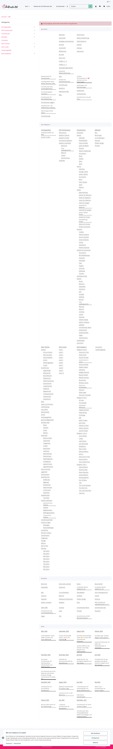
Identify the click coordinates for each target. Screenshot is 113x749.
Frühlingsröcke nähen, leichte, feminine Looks (48, 82)
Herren (79, 166)
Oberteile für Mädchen (83, 206)
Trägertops (44, 538)
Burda (81, 281)
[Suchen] (79, 6)
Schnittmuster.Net (100, 607)
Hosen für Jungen (84, 203)
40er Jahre (46, 556)
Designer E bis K (82, 397)
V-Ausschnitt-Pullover (47, 516)
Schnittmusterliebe (47, 520)
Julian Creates (83, 420)
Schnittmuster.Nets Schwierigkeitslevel (47, 87)
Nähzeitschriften (64, 91)
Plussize (81, 148)
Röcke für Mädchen (85, 198)
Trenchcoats (47, 490)
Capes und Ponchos (47, 404)
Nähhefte (4, 37)
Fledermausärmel (48, 381)
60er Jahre (46, 561)
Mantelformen (45, 477)
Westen (45, 433)
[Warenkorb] (107, 6)
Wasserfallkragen (48, 527)
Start (60, 76)
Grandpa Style (45, 422)
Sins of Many (83, 480)
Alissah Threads (84, 357)
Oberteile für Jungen (85, 210)
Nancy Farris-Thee (84, 457)
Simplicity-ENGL (83, 332)
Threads (97, 146)
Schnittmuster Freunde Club (84, 98)
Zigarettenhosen (48, 466)
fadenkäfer (82, 286)
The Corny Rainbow (85, 485)
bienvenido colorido (65, 584)
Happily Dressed (84, 410)
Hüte (80, 263)
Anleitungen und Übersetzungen (82, 86)
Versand (61, 44)
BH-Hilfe (61, 54)
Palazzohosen (47, 456)
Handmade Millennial (82, 406)
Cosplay (81, 232)
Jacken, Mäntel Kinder (83, 213)
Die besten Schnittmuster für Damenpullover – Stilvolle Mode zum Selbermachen (46, 663)
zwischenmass (65, 158)
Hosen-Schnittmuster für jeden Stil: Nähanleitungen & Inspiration (102, 645)
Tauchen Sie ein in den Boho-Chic (66, 694)
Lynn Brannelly (83, 444)
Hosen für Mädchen (85, 200)
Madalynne (82, 446)
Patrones (97, 140)
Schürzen (82, 268)
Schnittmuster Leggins (47, 102)
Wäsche (81, 187)
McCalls (81, 299)
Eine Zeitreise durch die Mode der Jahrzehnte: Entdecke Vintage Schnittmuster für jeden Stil (48, 675)
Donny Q (81, 390)
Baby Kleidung (83, 192)
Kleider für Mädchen (85, 195)
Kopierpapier (81, 340)
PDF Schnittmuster (7, 30)
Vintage (43, 540)
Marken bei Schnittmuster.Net (43, 6)
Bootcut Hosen (47, 438)
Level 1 (61, 349)
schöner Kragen (46, 522)
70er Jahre (46, 564)
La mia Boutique (100, 138)
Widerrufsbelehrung (83, 38)
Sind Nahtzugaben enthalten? (46, 93)
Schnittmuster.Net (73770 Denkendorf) (47, 612)
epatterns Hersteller (65, 143)
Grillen (45, 360)
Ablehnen (95, 742)
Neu (96, 133)
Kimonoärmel (47, 383)
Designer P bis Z (81, 464)
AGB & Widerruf (81, 41)
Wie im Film (44, 546)
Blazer (45, 425)
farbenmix (82, 289)
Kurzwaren (98, 347)
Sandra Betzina (83, 475)
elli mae (81, 400)
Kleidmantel (46, 485)
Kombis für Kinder (84, 217)
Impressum (9, 743)
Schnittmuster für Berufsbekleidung (46, 98)
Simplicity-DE (83, 330)
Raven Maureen (83, 472)
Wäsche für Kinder (84, 224)
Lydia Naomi (82, 441)
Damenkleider (83, 140)
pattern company (84, 322)
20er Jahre (46, 551)
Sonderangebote (100, 349)
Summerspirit (45, 535)
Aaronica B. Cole (84, 352)
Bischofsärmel (47, 375)
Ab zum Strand (47, 352)
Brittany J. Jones (83, 383)
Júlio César (82, 423)
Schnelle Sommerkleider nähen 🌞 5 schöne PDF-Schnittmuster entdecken (84, 638)
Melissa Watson (83, 451)
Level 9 (61, 370)
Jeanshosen (46, 448)
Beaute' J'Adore (83, 375)
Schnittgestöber (6, 27)
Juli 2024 (79, 655)
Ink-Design (82, 415)
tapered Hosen (47, 464)
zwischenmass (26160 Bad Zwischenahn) (83, 617)
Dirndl (43, 414)
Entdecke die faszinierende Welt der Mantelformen (66, 661)
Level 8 (61, 368)
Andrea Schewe (83, 364)
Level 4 (61, 357)
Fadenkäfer (44, 587)
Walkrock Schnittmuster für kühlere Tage (66, 687)
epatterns (62, 88)
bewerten (62, 35)
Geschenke (62, 38)
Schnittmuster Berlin (85, 327)
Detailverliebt (45, 412)
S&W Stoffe (44, 607)
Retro (80, 161)
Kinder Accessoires (84, 227)
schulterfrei (44, 530)
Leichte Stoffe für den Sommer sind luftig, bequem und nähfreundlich (83, 648)
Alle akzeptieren (95, 733)
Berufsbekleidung (84, 255)
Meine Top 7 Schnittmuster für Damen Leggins (100, 688)
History (81, 242)
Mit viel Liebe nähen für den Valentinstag (48, 705)
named (63, 155)
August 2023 (62, 682)
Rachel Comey (83, 470)
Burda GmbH (99, 584)
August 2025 (80, 631)
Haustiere (82, 258)
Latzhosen (46, 451)
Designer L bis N (82, 433)
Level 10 (61, 373)
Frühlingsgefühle (46, 417)
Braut (80, 156)
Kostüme (79, 229)
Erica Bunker (83, 403)
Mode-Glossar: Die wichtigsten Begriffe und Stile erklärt (84, 661)
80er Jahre (46, 566)
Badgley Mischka (84, 372)
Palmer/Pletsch (83, 467)
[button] (96, 6)
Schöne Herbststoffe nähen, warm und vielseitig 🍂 (65, 637)
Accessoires (82, 153)
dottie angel (82, 392)
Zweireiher (46, 492)
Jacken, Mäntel (83, 174)
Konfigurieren (95, 738)
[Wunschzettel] (100, 6)
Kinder (79, 190)
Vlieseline (97, 611)
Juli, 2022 (61, 700)
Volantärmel (46, 399)
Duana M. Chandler (85, 395)
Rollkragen (46, 525)
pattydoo (81, 325)
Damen (79, 135)
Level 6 (61, 362)
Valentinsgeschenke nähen (47, 112)
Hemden (45, 427)
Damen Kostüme (84, 234)
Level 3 (61, 355)
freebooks (62, 160)
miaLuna (43, 596)
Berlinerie (64, 146)
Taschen (81, 273)
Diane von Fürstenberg (82, 386)
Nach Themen (5, 43)
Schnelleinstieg (45, 116)
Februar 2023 (45, 700)
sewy (60, 611)
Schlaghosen (47, 461)
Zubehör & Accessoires (83, 250)
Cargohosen (46, 443)
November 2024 (64, 655)
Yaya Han (82, 493)
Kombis (81, 159)
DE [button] (108, 2)
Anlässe (43, 349)
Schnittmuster (63, 85)
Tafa (80, 483)
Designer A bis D (82, 349)
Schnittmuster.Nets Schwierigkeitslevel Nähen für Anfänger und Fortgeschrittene (84, 713)
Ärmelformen (45, 368)
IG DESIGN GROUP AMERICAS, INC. (100, 588)
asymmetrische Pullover (47, 504)
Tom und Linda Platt (85, 490)
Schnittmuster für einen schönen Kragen (84, 705)
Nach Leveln (5, 47)
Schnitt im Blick (45, 137)
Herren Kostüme (84, 237)
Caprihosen (46, 440)
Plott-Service (62, 133)
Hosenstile (44, 435)
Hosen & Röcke (83, 143)
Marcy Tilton (82, 449)
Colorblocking (45, 407)
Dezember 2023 (45, 682)
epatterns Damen (64, 135)
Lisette (81, 438)
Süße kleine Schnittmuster (81, 696)
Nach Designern (6, 53)
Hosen (45, 430)
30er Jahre (46, 553)
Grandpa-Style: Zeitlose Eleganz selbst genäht (102, 636)
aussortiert (80, 343)
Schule (45, 365)
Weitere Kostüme (84, 247)
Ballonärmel (46, 373)
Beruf (80, 179)
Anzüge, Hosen (83, 172)
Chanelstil (46, 498)
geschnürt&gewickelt (47, 420)
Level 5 (61, 360)
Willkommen (62, 51)
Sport (80, 164)
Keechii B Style (83, 431)
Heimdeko (82, 260)
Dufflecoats (46, 479)
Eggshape (46, 482)
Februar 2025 (99, 631)
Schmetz (61, 607)
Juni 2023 (79, 682)
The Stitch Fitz (83, 488)
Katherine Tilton (84, 425)
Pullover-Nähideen (46, 500)
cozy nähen (44, 409)
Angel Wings (47, 370)
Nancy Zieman (83, 459)
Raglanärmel (47, 391)
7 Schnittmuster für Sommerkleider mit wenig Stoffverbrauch (83, 688)
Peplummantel (47, 487)
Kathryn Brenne (83, 428)
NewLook (81, 317)
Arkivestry (82, 370)
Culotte (45, 446)
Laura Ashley (83, 436)
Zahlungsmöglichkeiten (66, 68)
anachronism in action (83, 361)
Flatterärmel (47, 378)
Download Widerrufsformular (64, 72)
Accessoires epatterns (65, 140)
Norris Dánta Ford (84, 462)
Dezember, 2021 (82, 700)
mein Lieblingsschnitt (66, 149)
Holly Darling (83, 412)
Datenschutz (17, 743)
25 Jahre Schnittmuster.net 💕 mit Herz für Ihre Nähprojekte (83, 79)
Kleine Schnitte (45, 469)
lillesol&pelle (81, 592)
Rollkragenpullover (48, 513)
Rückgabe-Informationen (66, 41)
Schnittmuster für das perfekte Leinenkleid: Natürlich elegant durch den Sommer (102, 662)
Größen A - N (63, 61)
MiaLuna (81, 306)
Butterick (81, 284)
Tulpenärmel (47, 396)
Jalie (80, 292)
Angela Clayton (83, 367)
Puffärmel (46, 388)
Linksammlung (81, 94)
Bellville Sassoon (84, 377)
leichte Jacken (45, 474)
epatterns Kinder (64, 138)
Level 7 (61, 365)
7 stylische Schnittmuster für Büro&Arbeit (64, 706)
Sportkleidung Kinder (83, 220)
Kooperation (80, 90)
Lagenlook (44, 472)
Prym (78, 602)
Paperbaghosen (48, 459)
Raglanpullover (47, 510)
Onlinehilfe (62, 48)
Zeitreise (43, 548)
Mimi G (81, 454)
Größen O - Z (63, 64)
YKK (60, 616)
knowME (81, 294)
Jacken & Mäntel (84, 146)
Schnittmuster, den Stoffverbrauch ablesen (48, 106)
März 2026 (44, 631)
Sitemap (79, 48)
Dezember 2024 (45, 655)
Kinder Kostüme (84, 240)
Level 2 (61, 352)
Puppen (81, 266)
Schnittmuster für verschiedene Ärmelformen (46, 688)
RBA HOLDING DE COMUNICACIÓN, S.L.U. (102, 603)
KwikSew (81, 297)
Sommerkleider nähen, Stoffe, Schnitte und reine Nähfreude (48, 637)
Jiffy (80, 418)
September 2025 (64, 631)
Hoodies (45, 507)
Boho (42, 401)
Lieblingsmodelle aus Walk (47, 133)
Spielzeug (82, 271)
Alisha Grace (82, 355)
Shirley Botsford (84, 477)
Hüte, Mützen (83, 182)
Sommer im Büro (46, 533)
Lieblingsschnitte (82, 276)
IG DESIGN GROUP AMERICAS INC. (82, 588)
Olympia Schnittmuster (66, 599)
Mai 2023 (97, 682)
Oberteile (82, 138)
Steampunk (82, 245)
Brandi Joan (82, 380)
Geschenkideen (47, 357)
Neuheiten (80, 133)
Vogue (81, 335)
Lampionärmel (47, 386)
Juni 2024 (97, 655)
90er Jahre (46, 569)
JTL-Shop (104, 746)
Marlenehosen (47, 453)
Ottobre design (83, 319)
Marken (79, 279)
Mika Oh (63, 153)
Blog (60, 95)
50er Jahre (46, 559)
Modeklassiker (45, 495)
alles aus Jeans (47, 355)
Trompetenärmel (48, 394)
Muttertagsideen (48, 362)
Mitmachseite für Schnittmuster (46, 77)
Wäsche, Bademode (85, 151)
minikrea (81, 312)
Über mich (62, 58)
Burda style (98, 135)
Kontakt (79, 44)
